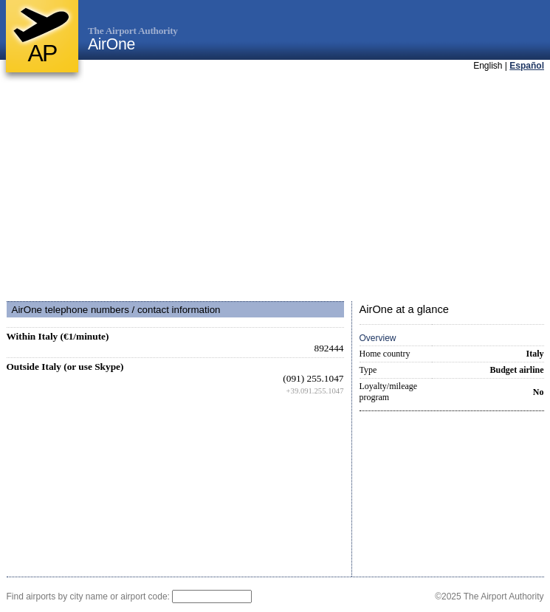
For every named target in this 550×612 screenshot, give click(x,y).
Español (526, 66)
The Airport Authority (133, 30)
